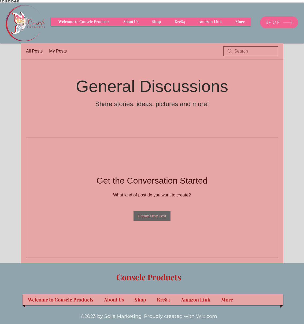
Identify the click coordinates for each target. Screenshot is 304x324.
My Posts (58, 51)
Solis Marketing (123, 316)
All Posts (34, 51)
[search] (250, 51)
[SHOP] (279, 22)
